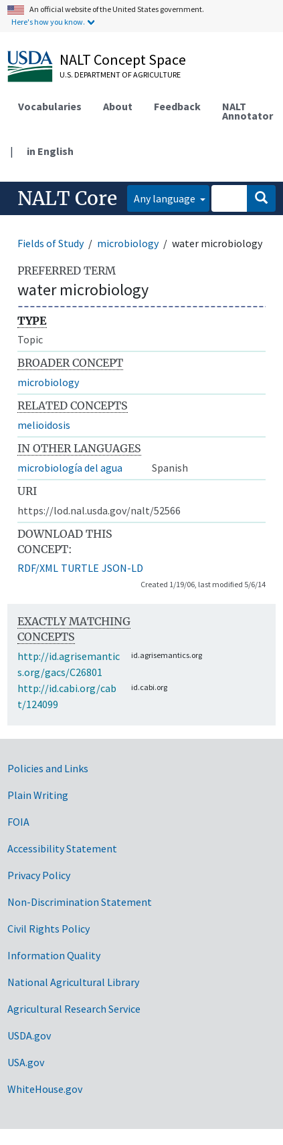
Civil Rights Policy (48, 928)
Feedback (177, 106)
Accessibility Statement (62, 848)
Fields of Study (50, 243)
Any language (165, 198)
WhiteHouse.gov (44, 1089)
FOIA (18, 821)
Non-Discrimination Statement (79, 902)
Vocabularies (50, 106)
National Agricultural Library (73, 982)
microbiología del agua (69, 467)
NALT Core (67, 198)
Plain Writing (37, 795)
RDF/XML (37, 568)
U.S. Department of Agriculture (120, 74)
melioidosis (43, 425)
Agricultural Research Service (73, 1008)
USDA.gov (29, 1035)
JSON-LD (122, 568)
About (117, 106)
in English (50, 151)
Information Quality (53, 955)
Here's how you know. (48, 22)
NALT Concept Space (123, 59)
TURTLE (80, 568)
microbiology (128, 243)
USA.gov (25, 1062)
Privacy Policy (38, 875)
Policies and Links (47, 768)
